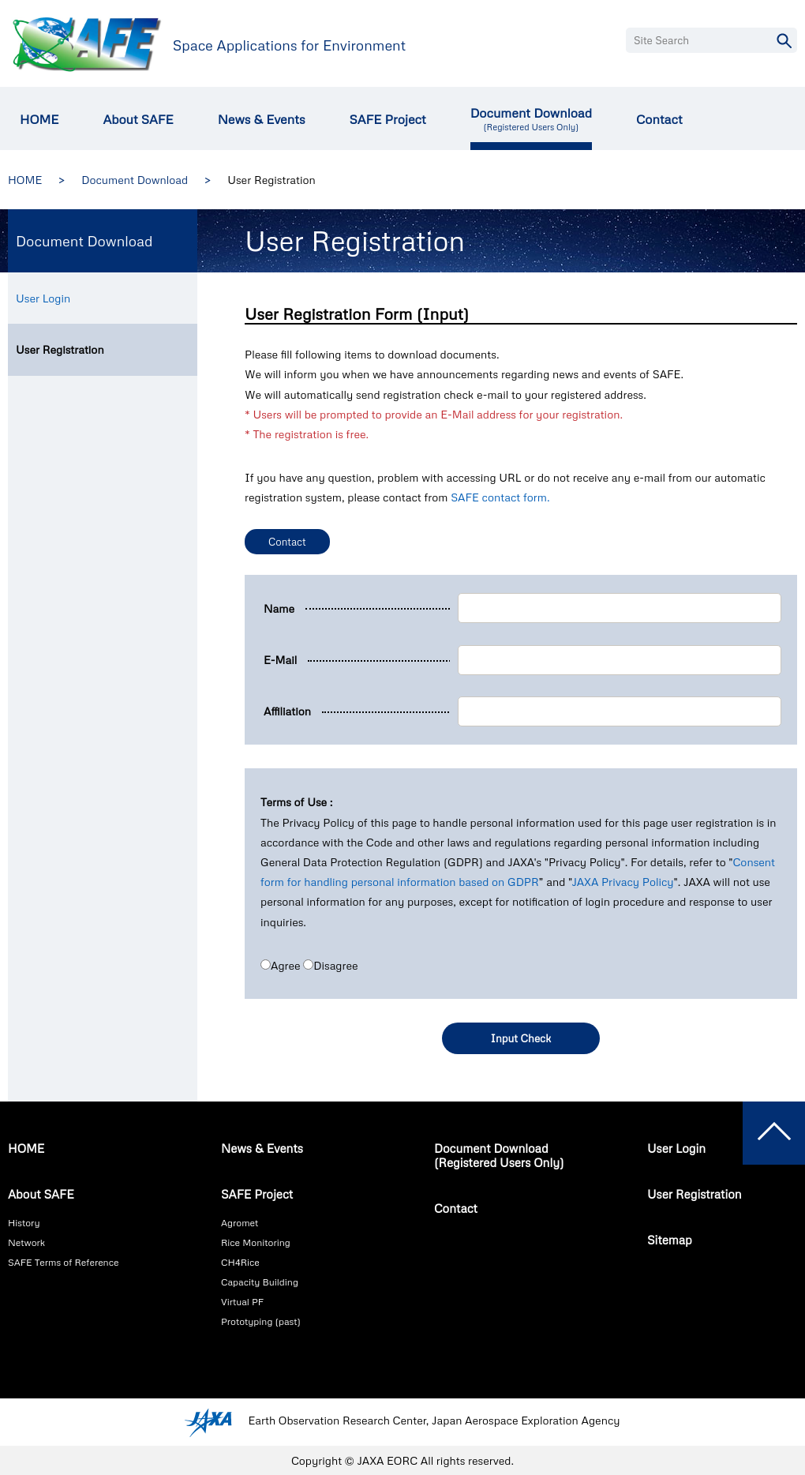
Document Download (531, 118)
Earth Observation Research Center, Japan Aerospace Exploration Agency (434, 1421)
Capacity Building (259, 1282)
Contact (659, 119)
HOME (39, 119)
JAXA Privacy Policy (622, 881)
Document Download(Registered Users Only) (499, 1155)
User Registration (60, 349)
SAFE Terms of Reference (63, 1262)
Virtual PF (242, 1302)
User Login (43, 298)
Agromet (239, 1223)
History (23, 1223)
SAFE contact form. (500, 497)
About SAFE (138, 119)
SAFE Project (387, 119)
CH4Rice (240, 1262)
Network (26, 1242)
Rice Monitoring (255, 1242)
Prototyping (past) (261, 1321)
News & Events (261, 119)
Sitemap (669, 1240)
